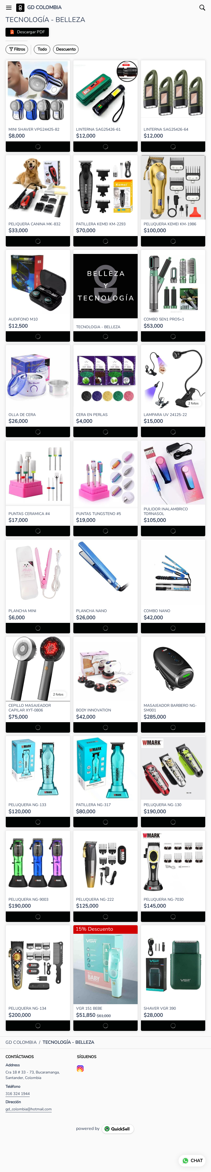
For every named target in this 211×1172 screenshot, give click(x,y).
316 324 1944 (17, 1093)
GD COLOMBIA (44, 7)
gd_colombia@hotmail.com (28, 1109)
